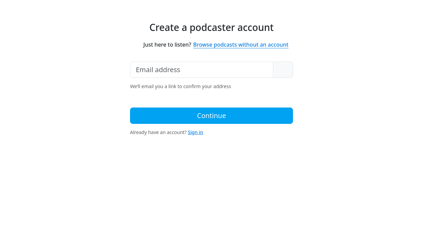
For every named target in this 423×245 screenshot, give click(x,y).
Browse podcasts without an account (241, 45)
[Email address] (201, 70)
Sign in (195, 132)
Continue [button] (211, 115)
